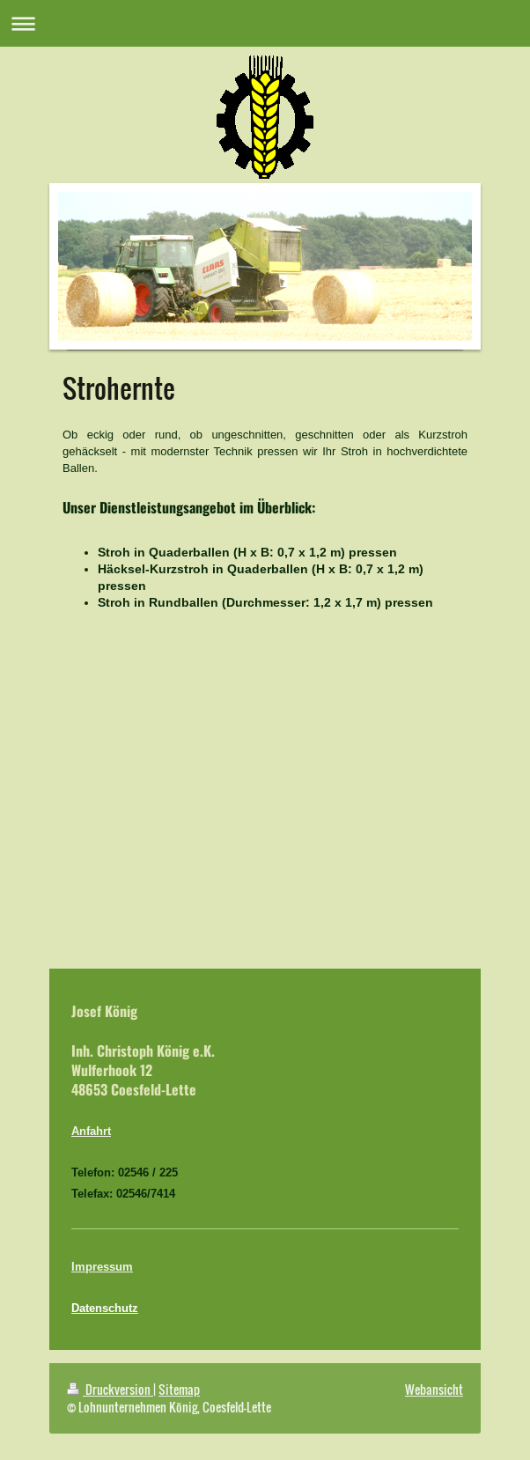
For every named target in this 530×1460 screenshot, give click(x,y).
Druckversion (110, 1389)
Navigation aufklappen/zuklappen (265, 23)
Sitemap (179, 1389)
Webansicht (434, 1389)
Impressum (102, 1266)
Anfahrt (91, 1131)
